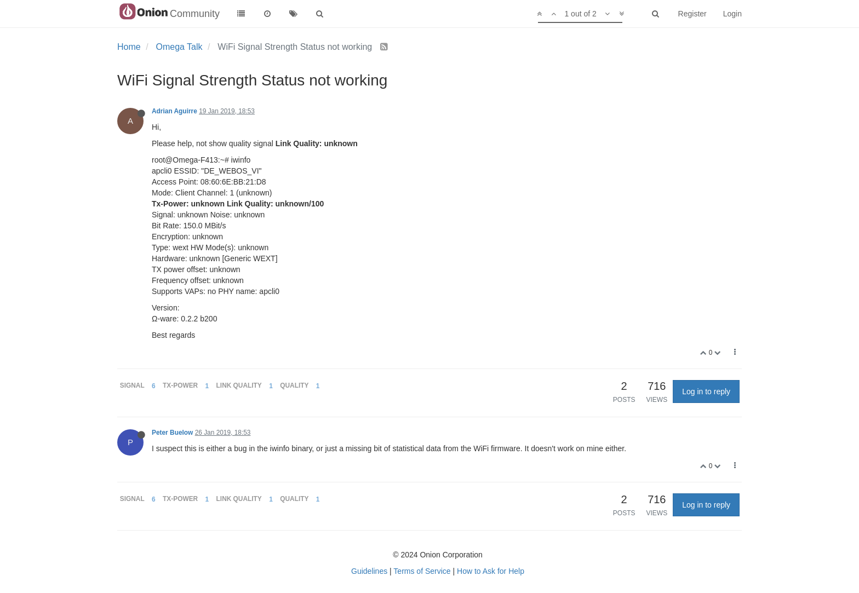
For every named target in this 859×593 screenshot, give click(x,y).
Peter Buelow (172, 432)
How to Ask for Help (490, 571)
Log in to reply (706, 391)
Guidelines (369, 571)
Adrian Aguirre (174, 111)
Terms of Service (421, 571)
